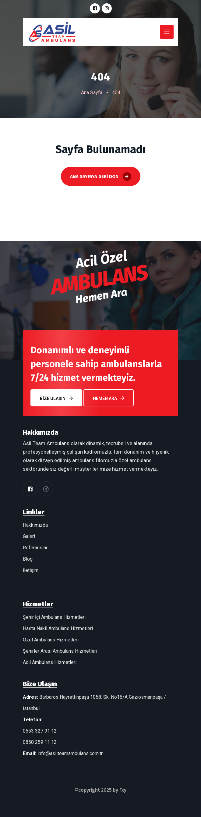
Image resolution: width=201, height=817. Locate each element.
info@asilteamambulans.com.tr (70, 753)
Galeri (29, 536)
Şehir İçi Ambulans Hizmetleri (54, 617)
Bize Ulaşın (56, 398)
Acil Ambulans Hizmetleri (49, 662)
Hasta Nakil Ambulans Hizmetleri (58, 628)
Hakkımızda (35, 525)
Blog (28, 559)
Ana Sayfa (91, 92)
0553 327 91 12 (40, 731)
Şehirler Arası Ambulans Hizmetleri (60, 651)
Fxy (122, 790)
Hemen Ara (108, 398)
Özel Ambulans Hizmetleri (51, 640)
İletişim (30, 570)
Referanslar (35, 548)
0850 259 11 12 (40, 742)
